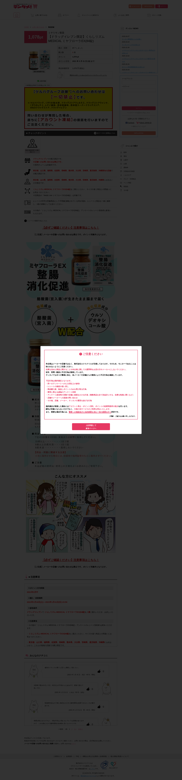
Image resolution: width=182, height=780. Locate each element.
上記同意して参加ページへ (91, 426)
